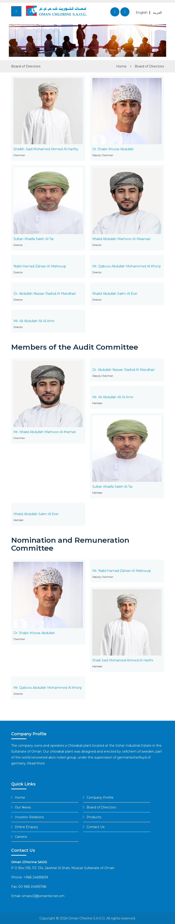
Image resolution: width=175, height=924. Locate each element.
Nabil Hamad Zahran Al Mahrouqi (39, 266)
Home (121, 66)
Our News (23, 807)
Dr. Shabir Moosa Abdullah (113, 149)
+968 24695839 (35, 877)
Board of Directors (149, 66)
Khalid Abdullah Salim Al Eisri (114, 294)
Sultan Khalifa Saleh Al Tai (33, 239)
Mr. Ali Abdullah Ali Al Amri (33, 321)
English (141, 12)
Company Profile (100, 797)
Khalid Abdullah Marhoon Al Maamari (121, 239)
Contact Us (95, 827)
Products (94, 817)
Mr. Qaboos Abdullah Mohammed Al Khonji (126, 266)
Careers (21, 837)
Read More (36, 763)
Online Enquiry (26, 827)
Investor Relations (29, 817)
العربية (157, 12)
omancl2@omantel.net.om (43, 896)
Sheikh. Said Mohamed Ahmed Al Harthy (45, 149)
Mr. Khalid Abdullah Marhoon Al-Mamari (44, 432)
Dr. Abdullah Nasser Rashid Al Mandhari (44, 294)
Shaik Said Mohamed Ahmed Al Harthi (122, 660)
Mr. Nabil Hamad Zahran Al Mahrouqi (121, 571)
